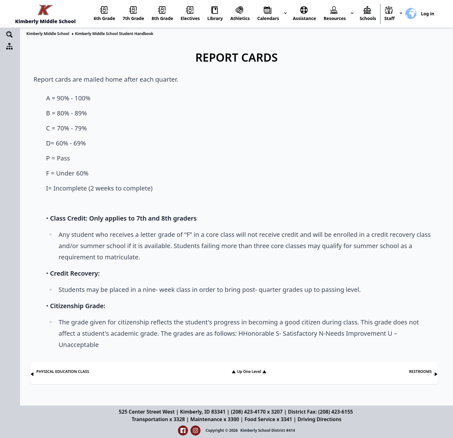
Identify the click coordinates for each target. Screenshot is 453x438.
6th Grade (104, 18)
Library (215, 18)
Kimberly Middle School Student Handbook (114, 33)
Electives (190, 18)
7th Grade (133, 18)
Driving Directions (319, 419)
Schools (368, 18)
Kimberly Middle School (47, 33)
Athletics (240, 18)
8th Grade (162, 18)
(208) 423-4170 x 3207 (257, 411)
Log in (427, 14)
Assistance (304, 18)
